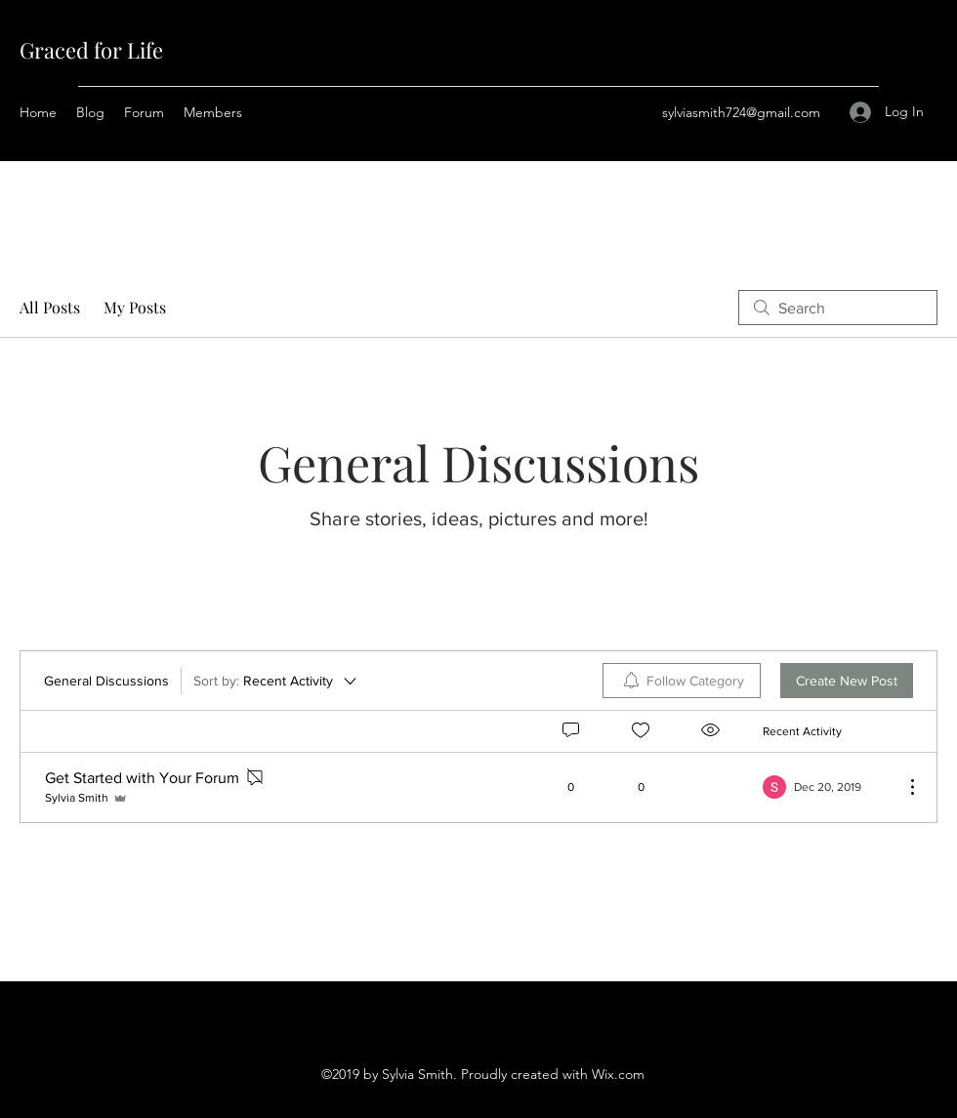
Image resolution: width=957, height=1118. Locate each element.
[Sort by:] (276, 680)
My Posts (135, 307)
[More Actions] (902, 787)
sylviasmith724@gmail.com (741, 112)
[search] (837, 307)
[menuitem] (682, 680)
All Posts (50, 307)
